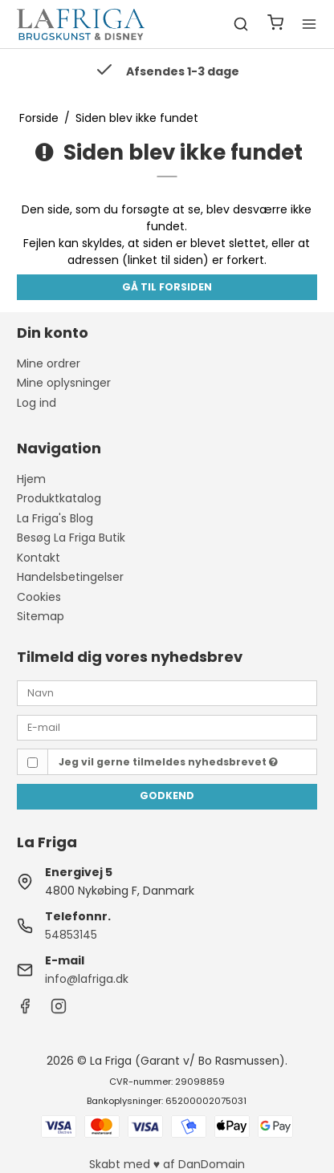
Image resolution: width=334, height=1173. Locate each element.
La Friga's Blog (55, 518)
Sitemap (40, 616)
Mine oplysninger (64, 383)
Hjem (31, 479)
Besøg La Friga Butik (71, 538)
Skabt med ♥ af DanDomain (167, 1164)
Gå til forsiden (167, 287)
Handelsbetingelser (70, 577)
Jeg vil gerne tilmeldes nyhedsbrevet (168, 762)
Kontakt (38, 558)
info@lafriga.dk (86, 979)
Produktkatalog (59, 498)
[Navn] (167, 692)
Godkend (167, 795)
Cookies (39, 597)
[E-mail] (167, 727)
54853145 (71, 935)
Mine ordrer (48, 363)
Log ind (36, 403)
